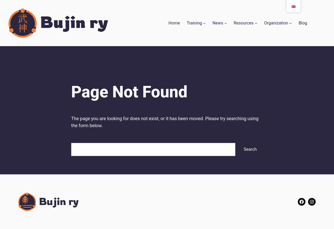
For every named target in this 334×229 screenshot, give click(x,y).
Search (250, 149)
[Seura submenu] (290, 23)
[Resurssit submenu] (256, 23)
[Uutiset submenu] (225, 23)
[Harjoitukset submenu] (204, 23)
